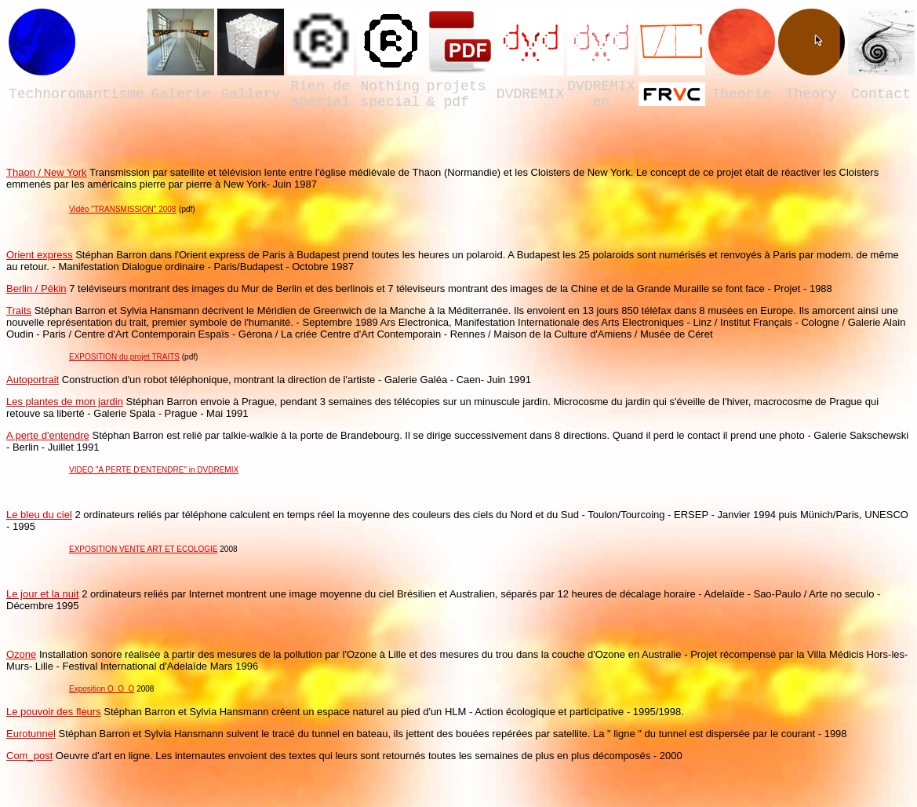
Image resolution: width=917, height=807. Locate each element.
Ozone (21, 654)
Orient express (39, 255)
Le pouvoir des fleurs (53, 712)
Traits (18, 310)
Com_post (29, 755)
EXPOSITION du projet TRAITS (124, 356)
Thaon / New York (46, 172)
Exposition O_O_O (101, 689)
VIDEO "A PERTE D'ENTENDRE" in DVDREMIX (153, 470)
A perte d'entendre (47, 435)
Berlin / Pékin (36, 288)
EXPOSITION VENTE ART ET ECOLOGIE (143, 549)
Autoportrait (32, 379)
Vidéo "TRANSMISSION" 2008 (122, 209)
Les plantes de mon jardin (64, 401)
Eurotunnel (31, 733)
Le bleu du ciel (39, 514)
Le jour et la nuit (42, 594)
